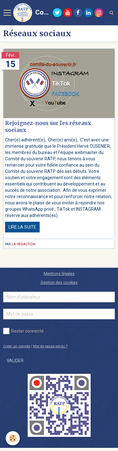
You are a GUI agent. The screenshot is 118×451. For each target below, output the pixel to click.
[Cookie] (13, 438)
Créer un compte (16, 346)
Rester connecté (23, 331)
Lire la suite (22, 227)
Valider (15, 360)
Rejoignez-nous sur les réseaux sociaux (48, 127)
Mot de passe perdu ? (50, 346)
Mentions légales (59, 273)
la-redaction (23, 243)
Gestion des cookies (59, 282)
